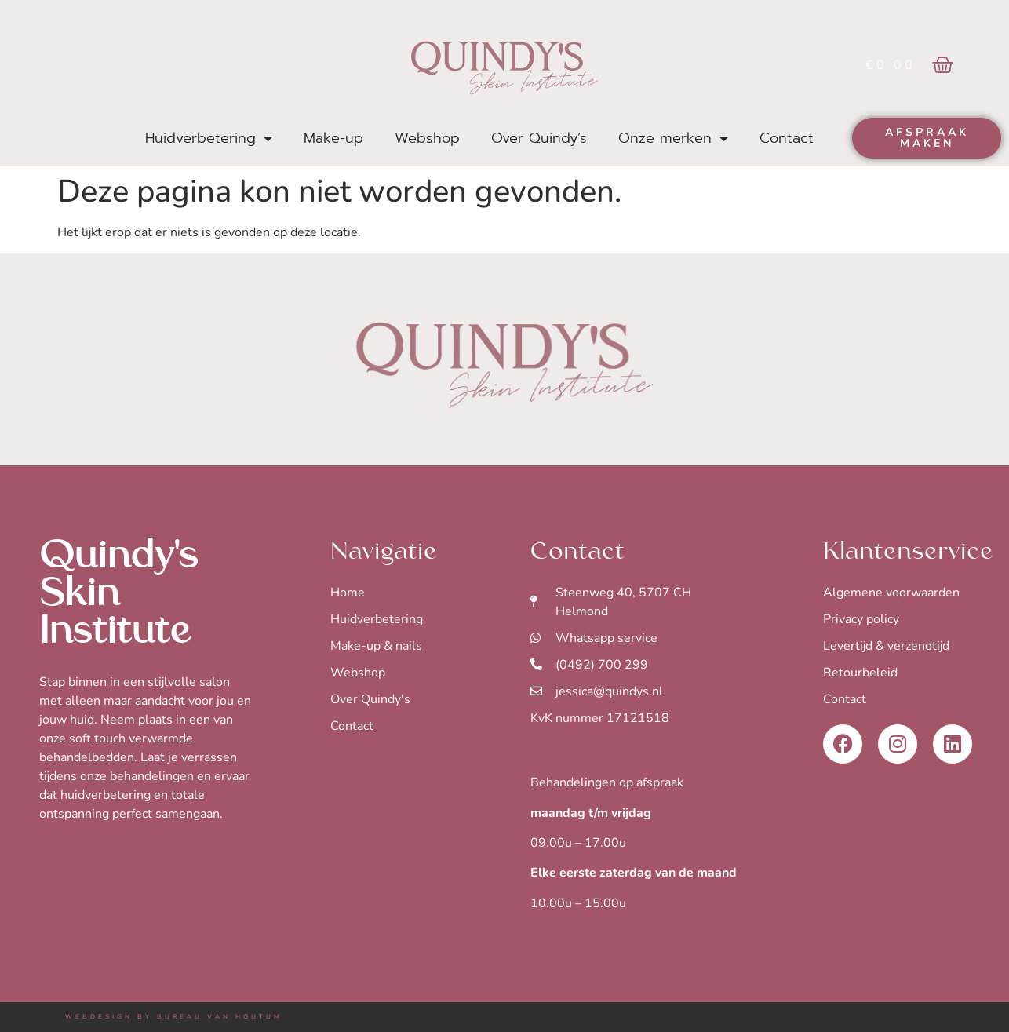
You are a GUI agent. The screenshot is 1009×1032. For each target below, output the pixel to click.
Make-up (333, 138)
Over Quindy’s (539, 138)
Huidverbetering (208, 138)
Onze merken (673, 138)
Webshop (427, 138)
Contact (786, 138)
